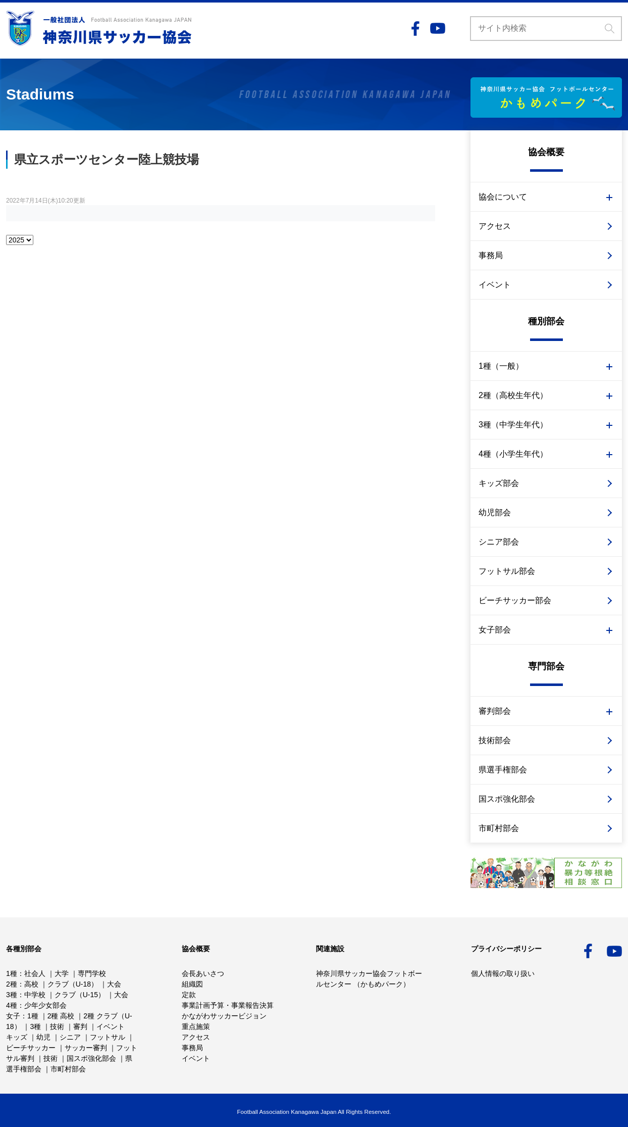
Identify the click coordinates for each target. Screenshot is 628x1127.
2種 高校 (61, 1016)
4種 (11, 1005)
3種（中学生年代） (513, 424)
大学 (62, 973)
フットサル (107, 1037)
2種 (11, 984)
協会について (503, 196)
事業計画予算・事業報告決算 (228, 1005)
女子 (13, 1016)
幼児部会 (495, 512)
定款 (189, 995)
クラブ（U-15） (80, 995)
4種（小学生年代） (513, 454)
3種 (11, 995)
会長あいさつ (203, 973)
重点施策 (196, 1026)
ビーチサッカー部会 (515, 600)
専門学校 (92, 973)
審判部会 (495, 711)
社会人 (34, 973)
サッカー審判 (86, 1048)
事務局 (491, 255)
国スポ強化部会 (507, 799)
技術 (57, 1026)
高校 (31, 984)
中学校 (34, 995)
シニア (70, 1037)
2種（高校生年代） (513, 395)
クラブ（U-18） (72, 984)
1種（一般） (501, 366)
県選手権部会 (503, 769)
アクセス (495, 226)
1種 (11, 973)
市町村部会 (499, 828)
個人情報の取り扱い (503, 973)
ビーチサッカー (31, 1048)
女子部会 (495, 629)
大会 (114, 984)
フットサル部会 (507, 571)
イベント (495, 284)
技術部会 (495, 740)
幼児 (43, 1037)
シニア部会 (499, 541)
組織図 (192, 984)
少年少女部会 (45, 1005)
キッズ (16, 1037)
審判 (80, 1026)
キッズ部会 (499, 483)
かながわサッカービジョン (224, 1016)
